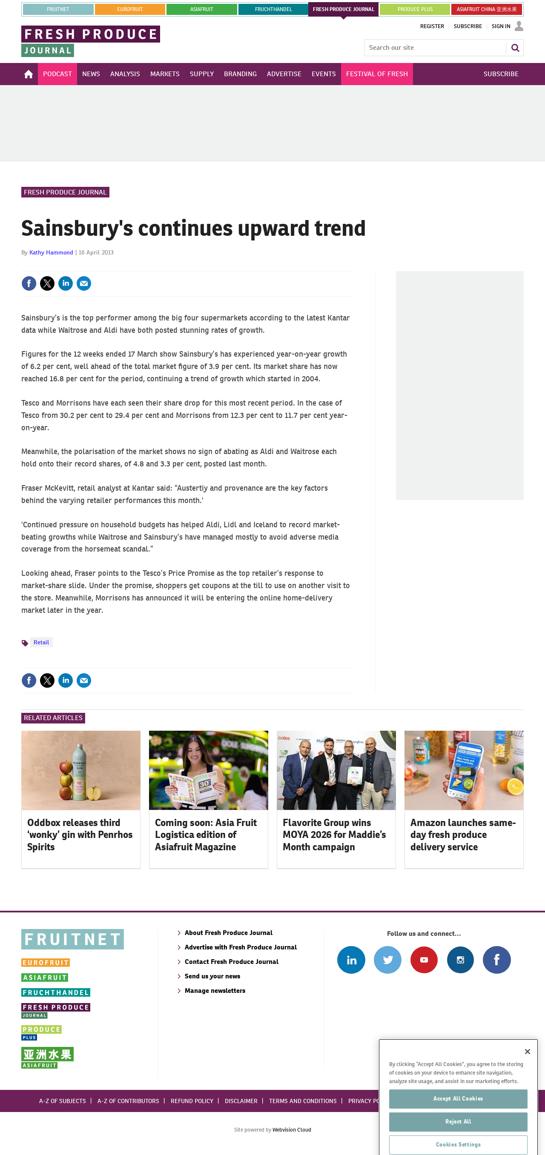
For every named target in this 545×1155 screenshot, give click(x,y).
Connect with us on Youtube (424, 960)
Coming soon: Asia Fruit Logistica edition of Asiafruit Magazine (206, 835)
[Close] (527, 1072)
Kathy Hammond (51, 252)
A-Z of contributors (128, 1101)
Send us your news (212, 976)
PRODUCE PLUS (415, 9)
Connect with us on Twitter (388, 960)
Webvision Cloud (291, 1129)
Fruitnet (58, 9)
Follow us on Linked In (351, 960)
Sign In (501, 26)
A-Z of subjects (62, 1101)
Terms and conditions (303, 1101)
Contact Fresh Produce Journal (231, 961)
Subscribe (468, 26)
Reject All (458, 1142)
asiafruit (201, 9)
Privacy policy (370, 1101)
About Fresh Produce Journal (228, 932)
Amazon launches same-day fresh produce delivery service (463, 835)
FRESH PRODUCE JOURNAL (344, 9)
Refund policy (192, 1101)
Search (515, 47)
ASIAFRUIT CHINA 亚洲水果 (487, 9)
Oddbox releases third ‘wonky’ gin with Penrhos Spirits (80, 835)
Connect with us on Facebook (497, 960)
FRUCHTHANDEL (273, 9)
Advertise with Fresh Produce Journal (241, 947)
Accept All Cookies (458, 1119)
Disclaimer (241, 1101)
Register (432, 26)
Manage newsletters (215, 990)
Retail (41, 642)
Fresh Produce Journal (65, 192)
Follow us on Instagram (460, 960)
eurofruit (130, 9)
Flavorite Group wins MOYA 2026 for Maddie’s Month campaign (334, 835)
